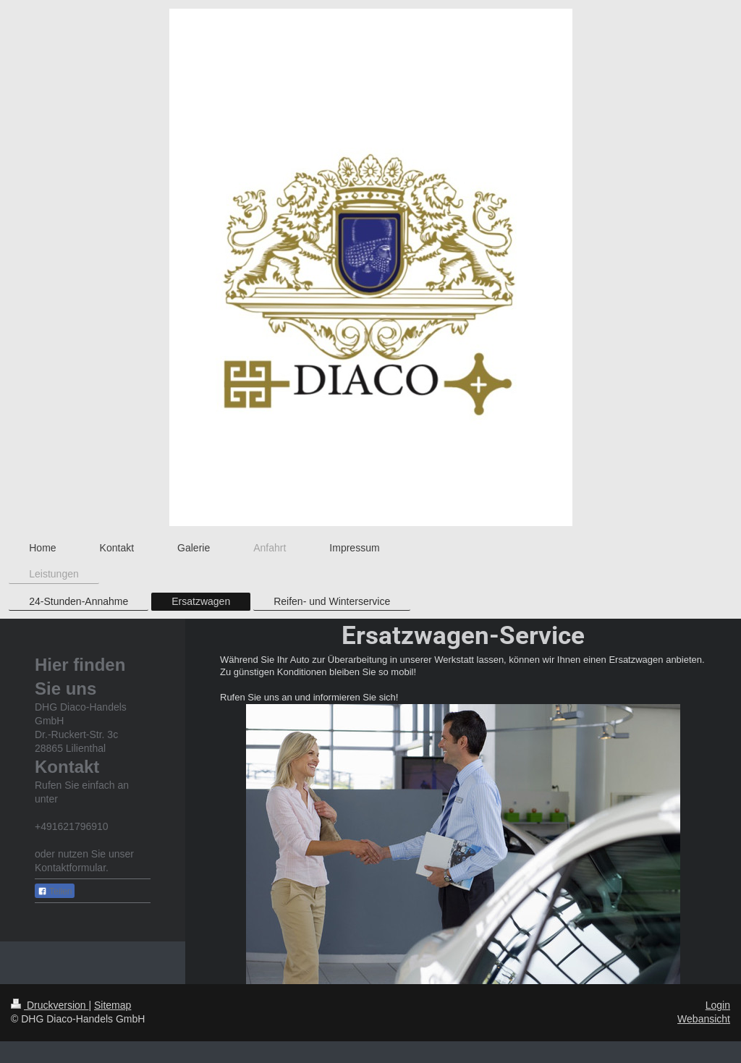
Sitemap (112, 1005)
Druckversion (49, 1005)
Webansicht (703, 1019)
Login (718, 1005)
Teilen (55, 891)
